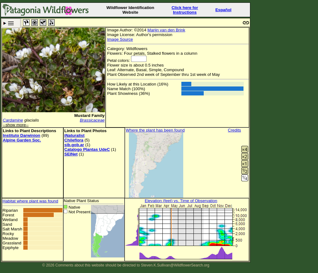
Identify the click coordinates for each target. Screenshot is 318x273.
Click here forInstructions (184, 10)
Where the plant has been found (155, 130)
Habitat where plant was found (30, 201)
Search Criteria (11, 23)
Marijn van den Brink (166, 30)
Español (223, 9)
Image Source (120, 39)
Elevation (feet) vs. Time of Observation (181, 200)
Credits (234, 130)
